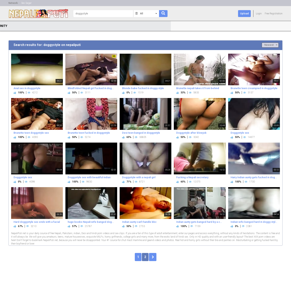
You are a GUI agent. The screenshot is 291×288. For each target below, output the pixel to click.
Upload (244, 13)
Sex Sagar (26, 3)
